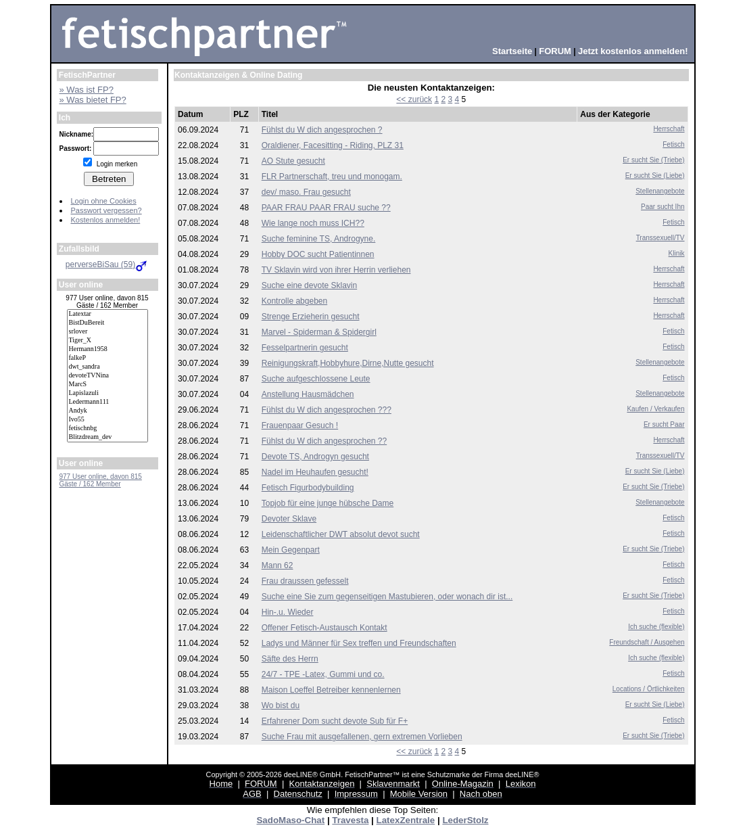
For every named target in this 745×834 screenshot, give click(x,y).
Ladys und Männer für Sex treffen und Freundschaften (359, 643)
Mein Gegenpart (291, 550)
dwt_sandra (107, 367)
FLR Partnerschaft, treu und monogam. (332, 176)
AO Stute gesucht (293, 161)
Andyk (107, 411)
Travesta (350, 820)
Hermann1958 (107, 349)
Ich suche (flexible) (656, 626)
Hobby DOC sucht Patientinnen (318, 254)
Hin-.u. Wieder (288, 612)
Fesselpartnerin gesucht (305, 347)
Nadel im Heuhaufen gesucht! (315, 472)
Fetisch (673, 144)
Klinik (677, 253)
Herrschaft (668, 129)
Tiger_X (107, 340)
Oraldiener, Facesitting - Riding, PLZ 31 (333, 145)
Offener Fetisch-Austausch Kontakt (324, 627)
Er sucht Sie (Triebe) (653, 160)
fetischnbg (107, 428)
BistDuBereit (107, 323)
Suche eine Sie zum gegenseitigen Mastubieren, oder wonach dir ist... (387, 596)
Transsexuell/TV (660, 237)
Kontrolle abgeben (294, 301)
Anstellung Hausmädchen (308, 394)
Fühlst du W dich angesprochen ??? (326, 410)
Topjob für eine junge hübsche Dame (327, 503)
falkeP (107, 358)
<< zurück (414, 99)
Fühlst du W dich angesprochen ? (322, 130)
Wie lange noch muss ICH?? (313, 223)
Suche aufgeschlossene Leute (316, 379)
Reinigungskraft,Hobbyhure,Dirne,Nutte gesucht (348, 363)
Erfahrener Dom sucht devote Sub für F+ (335, 721)
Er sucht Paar (664, 424)
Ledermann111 (107, 402)
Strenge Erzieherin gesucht (311, 316)
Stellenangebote (659, 191)
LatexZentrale (406, 820)
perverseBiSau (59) (107, 264)
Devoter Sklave (289, 519)
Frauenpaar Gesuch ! (300, 425)
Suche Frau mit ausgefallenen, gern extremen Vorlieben (362, 736)
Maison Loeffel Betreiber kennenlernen (331, 690)
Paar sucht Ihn (662, 206)
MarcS (107, 384)
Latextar (107, 314)
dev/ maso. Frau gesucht (306, 192)
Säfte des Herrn (290, 659)
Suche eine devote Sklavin (309, 285)
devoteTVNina (107, 375)
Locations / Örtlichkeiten (648, 689)
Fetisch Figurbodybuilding (308, 487)
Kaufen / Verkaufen (655, 409)
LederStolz (465, 820)
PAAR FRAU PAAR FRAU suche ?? (326, 207)
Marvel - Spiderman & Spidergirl (319, 332)
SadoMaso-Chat (290, 820)
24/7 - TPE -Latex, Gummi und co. (323, 674)
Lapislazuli (107, 393)
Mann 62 (277, 565)
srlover (107, 331)
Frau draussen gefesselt (305, 581)
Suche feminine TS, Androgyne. (319, 239)
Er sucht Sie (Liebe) (655, 175)
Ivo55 (107, 419)
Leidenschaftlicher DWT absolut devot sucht (341, 534)
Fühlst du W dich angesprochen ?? (324, 441)
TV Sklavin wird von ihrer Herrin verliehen (336, 270)
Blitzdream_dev (107, 437)
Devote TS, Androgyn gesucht (315, 456)
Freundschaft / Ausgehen (646, 642)
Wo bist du (280, 705)
